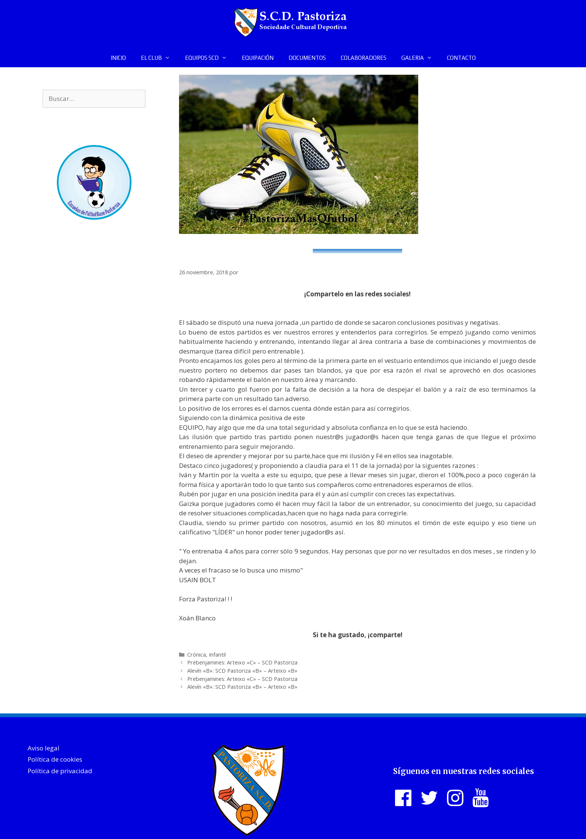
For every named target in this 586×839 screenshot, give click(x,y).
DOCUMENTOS (307, 58)
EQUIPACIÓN (258, 58)
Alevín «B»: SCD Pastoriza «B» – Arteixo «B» (242, 670)
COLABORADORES (363, 58)
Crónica (196, 654)
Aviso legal (43, 748)
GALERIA (420, 58)
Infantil (217, 654)
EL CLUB (159, 58)
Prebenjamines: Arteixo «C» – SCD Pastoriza (242, 662)
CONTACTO (461, 58)
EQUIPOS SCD (209, 58)
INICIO (118, 58)
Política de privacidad (60, 770)
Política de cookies (55, 759)
